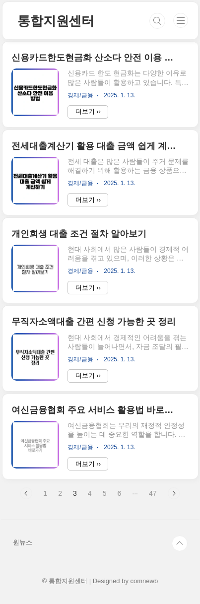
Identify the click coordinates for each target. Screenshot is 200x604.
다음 (174, 493)
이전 (26, 493)
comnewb (144, 581)
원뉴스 (22, 542)
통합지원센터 (55, 21)
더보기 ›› (88, 111)
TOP (180, 543)
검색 (157, 20)
